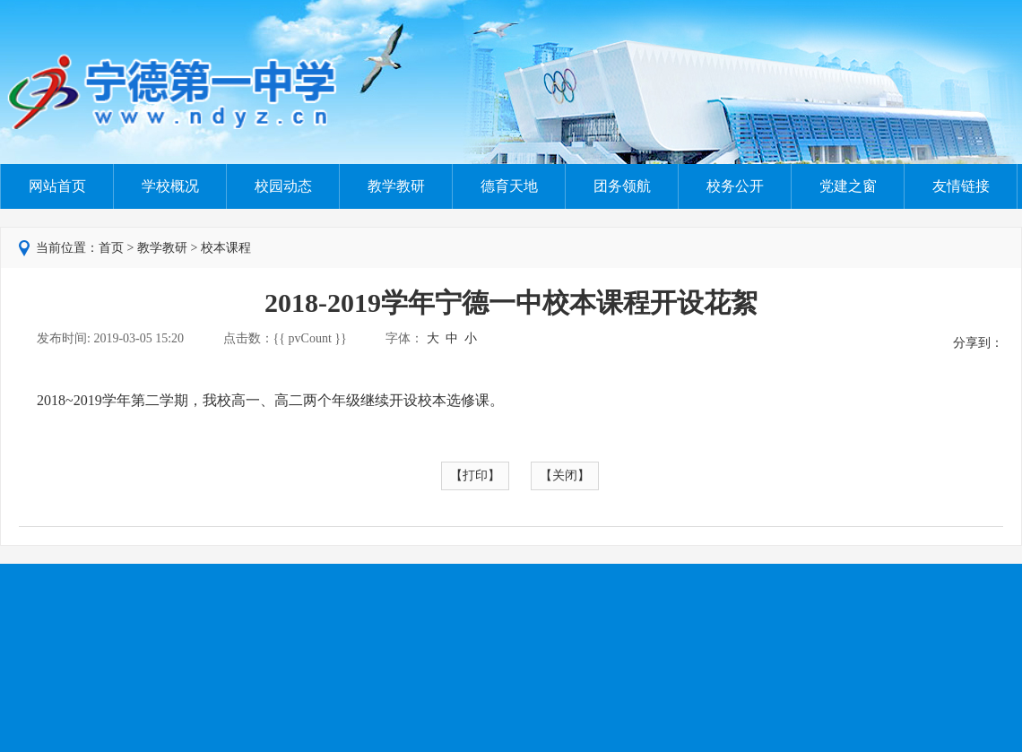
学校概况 (170, 186)
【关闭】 (565, 475)
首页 (111, 248)
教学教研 (396, 186)
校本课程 (226, 248)
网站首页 (57, 186)
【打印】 (475, 475)
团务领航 (622, 186)
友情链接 (961, 186)
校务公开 (735, 186)
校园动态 (283, 186)
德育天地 (509, 186)
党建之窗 (848, 186)
